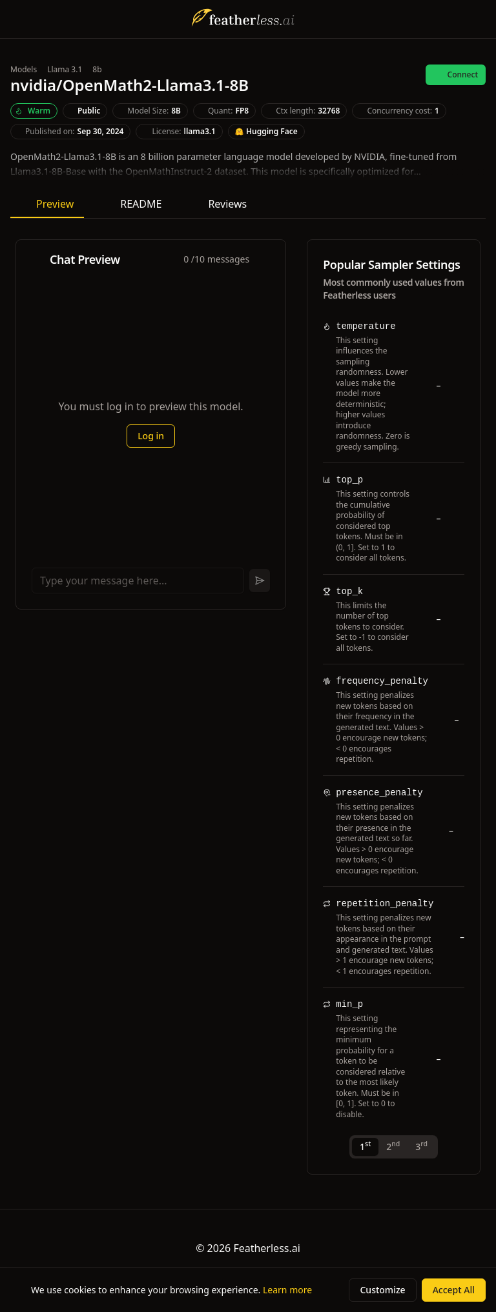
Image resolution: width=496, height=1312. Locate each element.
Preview (47, 204)
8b (96, 70)
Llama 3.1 (64, 70)
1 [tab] (365, 1146)
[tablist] (393, 1146)
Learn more (287, 1290)
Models (23, 70)
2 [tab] (393, 1146)
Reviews (219, 204)
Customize (382, 1290)
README (133, 204)
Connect (455, 74)
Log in (151, 436)
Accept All (454, 1290)
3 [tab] (421, 1146)
